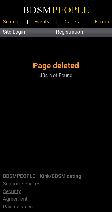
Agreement (15, 199)
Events (41, 22)
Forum (102, 22)
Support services (22, 184)
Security (12, 191)
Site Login (14, 32)
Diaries (71, 22)
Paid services (18, 206)
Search (10, 22)
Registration (69, 32)
